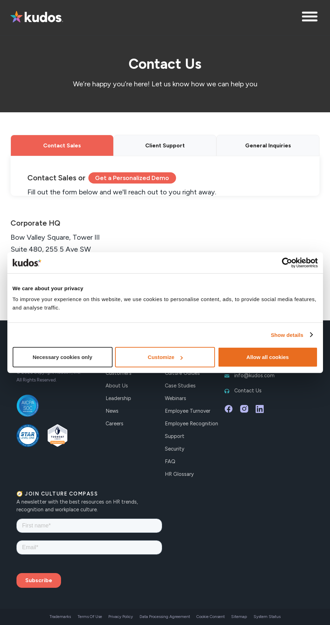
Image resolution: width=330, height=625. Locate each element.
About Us (117, 386)
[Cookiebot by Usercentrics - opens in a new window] (287, 262)
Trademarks (60, 616)
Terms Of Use (90, 616)
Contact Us (248, 390)
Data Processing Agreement (165, 616)
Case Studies (180, 386)
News (112, 411)
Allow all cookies (268, 357)
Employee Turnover (187, 411)
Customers (119, 373)
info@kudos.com (254, 375)
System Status (267, 616)
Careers (114, 423)
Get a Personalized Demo (132, 177)
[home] (37, 17)
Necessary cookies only (62, 357)
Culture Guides (182, 373)
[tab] (62, 145)
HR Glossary (179, 474)
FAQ (170, 461)
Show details (287, 335)
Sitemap (239, 616)
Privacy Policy (120, 616)
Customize (165, 357)
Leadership (118, 398)
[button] (310, 17)
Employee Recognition (191, 423)
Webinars (175, 398)
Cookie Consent (210, 616)
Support (174, 436)
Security (174, 449)
